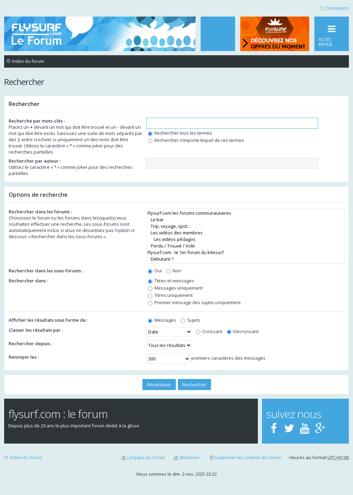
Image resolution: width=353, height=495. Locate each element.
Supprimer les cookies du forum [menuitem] (247, 457)
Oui (155, 271)
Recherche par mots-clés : (37, 121)
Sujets (190, 320)
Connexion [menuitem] (337, 8)
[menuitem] (218, 34)
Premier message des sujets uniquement (194, 302)
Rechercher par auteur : (35, 161)
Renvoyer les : (24, 357)
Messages (162, 320)
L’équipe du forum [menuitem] (146, 457)
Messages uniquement (175, 288)
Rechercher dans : (28, 281)
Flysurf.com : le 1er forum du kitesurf (245, 252)
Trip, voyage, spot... (245, 226)
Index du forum (26, 457)
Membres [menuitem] (190, 457)
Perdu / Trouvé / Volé (245, 246)
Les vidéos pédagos (245, 239)
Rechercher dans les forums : (40, 211)
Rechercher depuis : (30, 343)
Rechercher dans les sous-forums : (46, 271)
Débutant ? (245, 259)
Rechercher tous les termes (180, 133)
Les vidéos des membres (245, 233)
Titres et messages (171, 281)
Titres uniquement (170, 295)
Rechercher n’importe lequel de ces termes (196, 140)
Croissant (209, 331)
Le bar (245, 219)
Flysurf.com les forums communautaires (245, 213)
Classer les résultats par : (36, 330)
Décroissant (243, 331)
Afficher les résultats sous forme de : (48, 320)
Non (173, 271)
